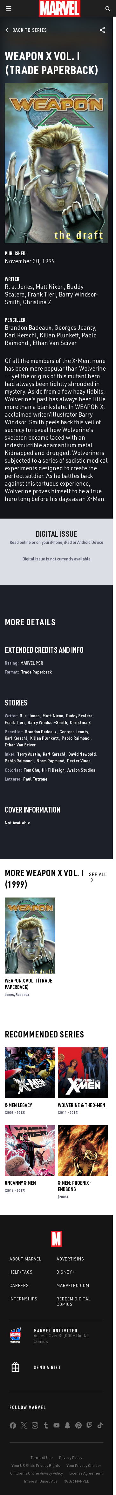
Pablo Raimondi (76, 738)
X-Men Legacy (18, 1105)
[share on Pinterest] (78, 1426)
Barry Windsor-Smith (47, 722)
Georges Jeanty (74, 327)
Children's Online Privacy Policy (36, 1473)
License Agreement (86, 1473)
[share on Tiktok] (100, 1426)
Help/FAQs (21, 1272)
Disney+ (66, 1272)
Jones (9, 994)
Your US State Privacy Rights (35, 1465)
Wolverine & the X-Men (81, 1105)
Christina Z (37, 301)
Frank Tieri (42, 294)
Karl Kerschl (21, 335)
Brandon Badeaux (28, 327)
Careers (19, 1285)
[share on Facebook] (13, 1427)
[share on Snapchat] (67, 1426)
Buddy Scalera (79, 715)
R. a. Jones (19, 286)
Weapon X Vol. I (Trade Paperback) (28, 983)
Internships (24, 1298)
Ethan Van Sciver (55, 342)
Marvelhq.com (73, 1285)
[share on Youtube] (56, 1426)
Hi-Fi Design (53, 770)
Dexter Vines (79, 760)
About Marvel (25, 1258)
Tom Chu (31, 770)
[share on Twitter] (24, 1426)
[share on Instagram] (35, 1426)
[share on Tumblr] (46, 1426)
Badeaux (22, 994)
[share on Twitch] (89, 1426)
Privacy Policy (70, 1457)
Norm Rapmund (50, 760)
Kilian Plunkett (59, 335)
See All (98, 877)
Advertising (70, 1258)
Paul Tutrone (35, 779)
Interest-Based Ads (41, 1481)
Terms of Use (42, 1457)
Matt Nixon (50, 286)
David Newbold (82, 754)
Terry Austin (28, 754)
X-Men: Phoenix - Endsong (75, 1186)
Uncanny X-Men (20, 1183)
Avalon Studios (81, 770)
